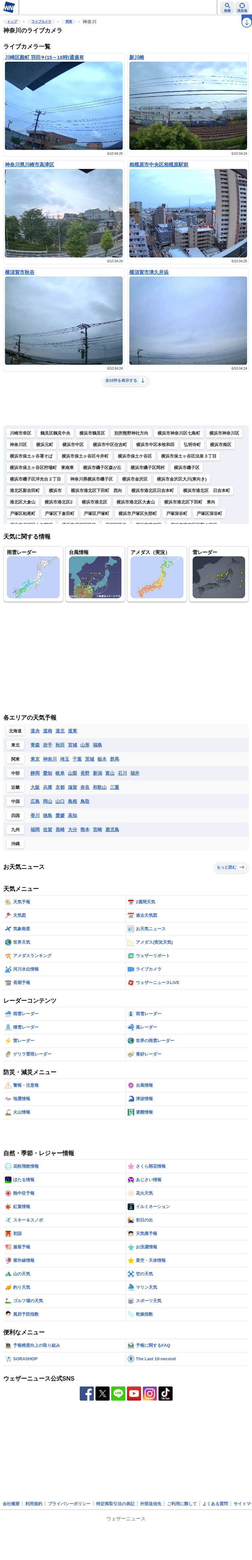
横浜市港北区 (94, 502)
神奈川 (50, 759)
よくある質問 (215, 1503)
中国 (15, 801)
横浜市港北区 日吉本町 (206, 490)
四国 (15, 815)
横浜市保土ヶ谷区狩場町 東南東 (42, 467)
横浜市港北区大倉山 (135, 502)
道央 (35, 731)
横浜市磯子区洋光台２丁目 (35, 479)
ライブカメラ (41, 21)
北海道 (15, 731)
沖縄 (15, 843)
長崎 (60, 829)
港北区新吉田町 (25, 490)
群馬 (114, 759)
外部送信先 (150, 1503)
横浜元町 (44, 444)
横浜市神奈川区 (224, 433)
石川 (122, 773)
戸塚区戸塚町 (96, 513)
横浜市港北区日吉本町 (152, 490)
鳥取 (85, 801)
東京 (35, 759)
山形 (85, 745)
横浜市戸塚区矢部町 (137, 513)
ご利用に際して (182, 1503)
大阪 (35, 787)
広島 (35, 801)
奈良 (85, 787)
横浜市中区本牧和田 (155, 444)
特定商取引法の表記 (115, 1503)
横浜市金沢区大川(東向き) (182, 479)
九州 (15, 829)
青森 (35, 745)
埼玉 (64, 759)
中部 (15, 773)
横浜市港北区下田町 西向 (96, 490)
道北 (60, 731)
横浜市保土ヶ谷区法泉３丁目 (189, 456)
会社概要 (11, 1503)
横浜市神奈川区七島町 (179, 433)
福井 (134, 773)
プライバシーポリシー (69, 1503)
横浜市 (55, 490)
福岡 (35, 829)
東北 (15, 745)
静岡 (35, 773)
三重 (114, 787)
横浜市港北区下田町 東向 (189, 502)
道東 (72, 731)
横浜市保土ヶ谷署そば (31, 456)
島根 (72, 801)
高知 (72, 815)
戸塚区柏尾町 (22, 513)
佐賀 (47, 829)
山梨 (72, 773)
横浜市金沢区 (135, 479)
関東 (69, 21)
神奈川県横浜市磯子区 (91, 479)
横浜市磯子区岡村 (148, 467)
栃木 (102, 759)
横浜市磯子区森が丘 (102, 467)
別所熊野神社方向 (131, 433)
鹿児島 (112, 829)
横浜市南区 (220, 444)
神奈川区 (18, 444)
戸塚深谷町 (176, 513)
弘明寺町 (192, 444)
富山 (110, 773)
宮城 (72, 745)
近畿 (15, 787)
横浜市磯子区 (187, 467)
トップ (12, 21)
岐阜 (60, 773)
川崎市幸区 (20, 433)
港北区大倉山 (22, 502)
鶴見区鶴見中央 (55, 433)
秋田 (60, 745)
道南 (47, 731)
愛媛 (60, 815)
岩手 (47, 745)
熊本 (85, 829)
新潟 (97, 773)
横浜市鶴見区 (92, 433)
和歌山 (100, 787)
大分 (72, 829)
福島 (97, 745)
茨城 (89, 759)
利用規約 (33, 1503)
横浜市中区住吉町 (110, 444)
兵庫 (47, 787)
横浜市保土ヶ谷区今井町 (85, 456)
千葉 (77, 759)
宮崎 (97, 829)
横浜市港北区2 (59, 502)
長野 (85, 773)
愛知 (47, 773)
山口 (60, 801)
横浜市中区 (73, 444)
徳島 (47, 815)
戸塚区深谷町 (209, 513)
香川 (35, 815)
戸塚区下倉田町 (59, 513)
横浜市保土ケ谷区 (135, 456)
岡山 (47, 801)
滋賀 (72, 787)
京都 (60, 787)
